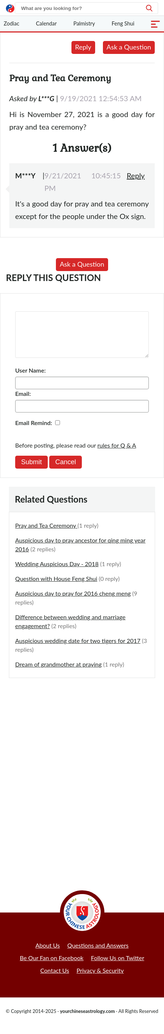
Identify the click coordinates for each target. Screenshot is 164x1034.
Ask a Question (129, 47)
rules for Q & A (116, 454)
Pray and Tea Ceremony (46, 534)
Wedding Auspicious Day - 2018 (56, 572)
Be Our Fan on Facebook (52, 966)
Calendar (46, 23)
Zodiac (11, 23)
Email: (23, 402)
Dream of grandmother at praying (58, 673)
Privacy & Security (100, 979)
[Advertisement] (82, 777)
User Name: (30, 379)
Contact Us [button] (54, 979)
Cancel (65, 471)
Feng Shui (123, 23)
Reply (83, 47)
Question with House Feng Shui (56, 587)
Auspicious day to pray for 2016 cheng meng (73, 602)
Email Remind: (33, 431)
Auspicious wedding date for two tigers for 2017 (77, 649)
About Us (48, 954)
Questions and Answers (98, 954)
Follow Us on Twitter (117, 966)
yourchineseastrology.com (87, 1020)
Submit (31, 471)
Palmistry (84, 23)
